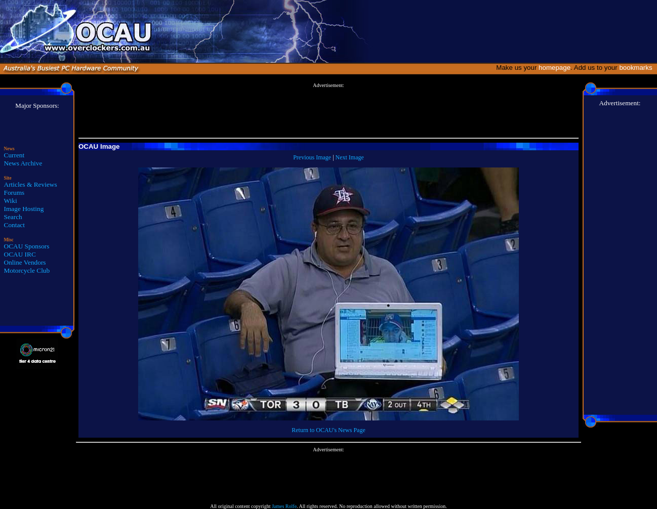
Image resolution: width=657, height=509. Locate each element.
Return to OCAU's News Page (328, 430)
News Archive (23, 163)
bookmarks (637, 67)
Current (14, 155)
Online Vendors (25, 262)
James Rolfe (284, 506)
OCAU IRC (20, 254)
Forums (14, 192)
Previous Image (312, 157)
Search (13, 217)
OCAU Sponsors (27, 246)
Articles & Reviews (30, 184)
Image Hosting (24, 209)
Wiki (10, 200)
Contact (14, 225)
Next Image (350, 157)
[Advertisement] (328, 111)
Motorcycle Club (27, 270)
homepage (554, 67)
